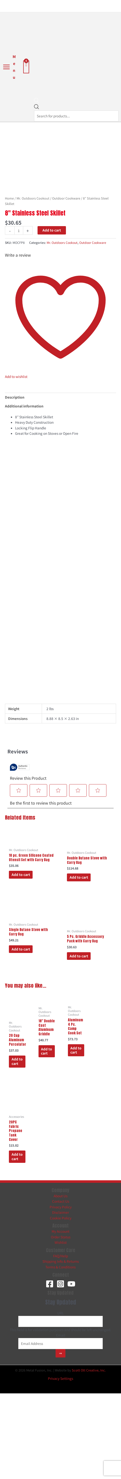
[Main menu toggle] (9, 67)
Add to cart (51, 230)
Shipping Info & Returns (60, 1261)
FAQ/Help (60, 1255)
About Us (60, 1195)
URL (60, 1312)
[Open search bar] (36, 101)
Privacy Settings (60, 1378)
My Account (60, 1231)
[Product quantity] (18, 230)
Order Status (60, 1236)
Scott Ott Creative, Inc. (89, 1370)
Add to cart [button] (21, 874)
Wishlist (61, 1242)
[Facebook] (50, 1284)
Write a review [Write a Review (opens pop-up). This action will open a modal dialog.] (18, 255)
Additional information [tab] (24, 406)
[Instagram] (60, 1284)
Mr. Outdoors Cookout (33, 198)
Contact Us (60, 1201)
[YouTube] (71, 1284)
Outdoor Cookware (66, 198)
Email (60, 1335)
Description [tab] (14, 397)
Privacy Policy (61, 1206)
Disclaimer (60, 1212)
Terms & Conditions (60, 1266)
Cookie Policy (60, 1217)
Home (9, 198)
